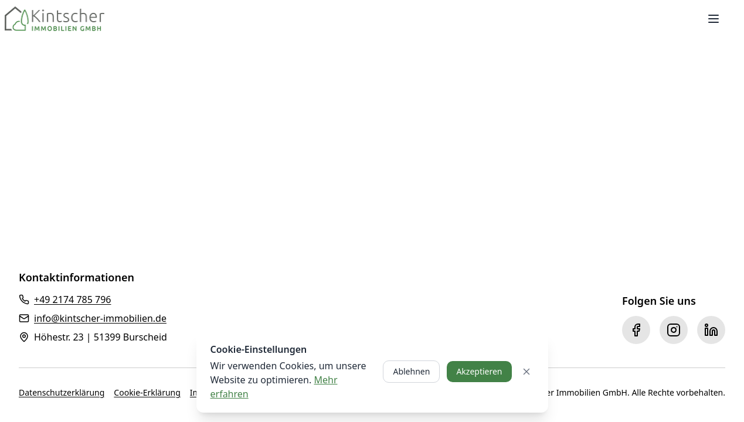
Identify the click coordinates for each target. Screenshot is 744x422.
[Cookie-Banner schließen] (526, 371)
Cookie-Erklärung (147, 392)
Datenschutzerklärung (61, 392)
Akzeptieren (479, 371)
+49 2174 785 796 (72, 299)
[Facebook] (636, 330)
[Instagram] (674, 330)
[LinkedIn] (711, 330)
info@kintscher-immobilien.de (100, 318)
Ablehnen (411, 371)
